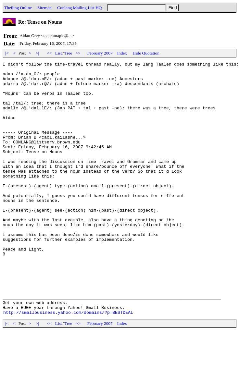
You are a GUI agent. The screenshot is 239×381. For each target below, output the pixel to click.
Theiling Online (18, 7)
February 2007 (100, 53)
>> (78, 53)
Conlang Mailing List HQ (79, 7)
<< (49, 53)
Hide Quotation (145, 53)
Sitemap (44, 7)
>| (37, 53)
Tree (68, 53)
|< (7, 53)
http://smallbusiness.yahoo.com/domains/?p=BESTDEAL (68, 363)
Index (122, 53)
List (58, 53)
